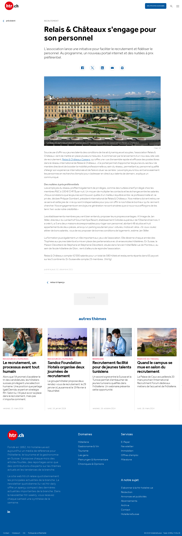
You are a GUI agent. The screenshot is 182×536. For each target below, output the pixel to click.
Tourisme (83, 451)
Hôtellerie (83, 442)
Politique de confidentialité (37, 533)
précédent (10, 21)
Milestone (126, 460)
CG (24, 533)
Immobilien (127, 451)
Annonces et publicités (134, 497)
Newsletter (127, 446)
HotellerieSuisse (130, 514)
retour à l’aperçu (57, 282)
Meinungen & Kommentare (93, 460)
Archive (125, 505)
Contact (125, 510)
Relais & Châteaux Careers (76, 160)
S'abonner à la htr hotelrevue (137, 488)
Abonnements (129, 501)
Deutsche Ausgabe (156, 6)
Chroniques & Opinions (91, 464)
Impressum (16, 533)
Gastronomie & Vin (88, 446)
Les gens (83, 455)
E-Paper (125, 442)
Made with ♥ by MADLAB (171, 533)
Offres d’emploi (129, 455)
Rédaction (127, 492)
